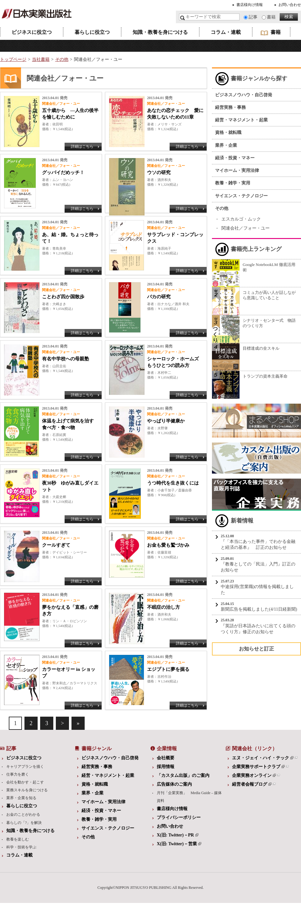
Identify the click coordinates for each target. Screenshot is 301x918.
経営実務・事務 (230, 107)
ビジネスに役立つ (32, 32)
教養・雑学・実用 (232, 183)
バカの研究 (159, 296)
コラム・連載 (226, 32)
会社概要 (165, 758)
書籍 (271, 17)
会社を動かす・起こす (25, 782)
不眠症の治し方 (163, 607)
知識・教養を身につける (160, 32)
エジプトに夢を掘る (168, 669)
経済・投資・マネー (235, 158)
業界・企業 (226, 145)
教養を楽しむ (17, 839)
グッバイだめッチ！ (63, 172)
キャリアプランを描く (25, 766)
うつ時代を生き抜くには (173, 483)
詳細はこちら (82, 146)
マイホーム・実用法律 (237, 170)
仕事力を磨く (17, 774)
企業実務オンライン (254, 775)
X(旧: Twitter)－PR (177, 835)
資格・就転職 (228, 132)
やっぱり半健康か (166, 420)
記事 (253, 17)
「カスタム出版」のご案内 (183, 775)
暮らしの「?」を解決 (24, 822)
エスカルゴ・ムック (241, 219)
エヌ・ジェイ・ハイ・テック (262, 758)
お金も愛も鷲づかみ (168, 545)
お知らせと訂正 (256, 648)
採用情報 (165, 766)
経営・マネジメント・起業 (241, 120)
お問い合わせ (289, 5)
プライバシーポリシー (179, 817)
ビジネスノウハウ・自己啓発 (243, 95)
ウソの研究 (159, 172)
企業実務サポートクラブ (258, 766)
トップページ (13, 59)
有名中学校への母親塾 (65, 358)
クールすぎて (56, 545)
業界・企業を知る (21, 798)
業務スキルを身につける (27, 790)
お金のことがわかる (23, 814)
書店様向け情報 (249, 5)
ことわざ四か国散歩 (63, 296)
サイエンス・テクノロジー (241, 196)
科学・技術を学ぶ (21, 847)
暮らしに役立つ (92, 32)
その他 (61, 59)
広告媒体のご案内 (174, 784)
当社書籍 (41, 59)
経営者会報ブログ (252, 784)
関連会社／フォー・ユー (245, 228)
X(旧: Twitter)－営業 (179, 843)
